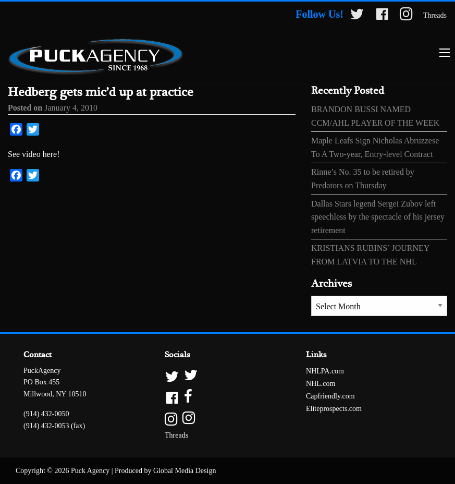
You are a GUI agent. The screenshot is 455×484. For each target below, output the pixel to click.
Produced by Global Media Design (165, 471)
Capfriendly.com (330, 396)
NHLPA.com (325, 371)
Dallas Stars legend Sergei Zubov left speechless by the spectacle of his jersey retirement (378, 217)
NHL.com (320, 384)
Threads (435, 15)
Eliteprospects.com (334, 409)
